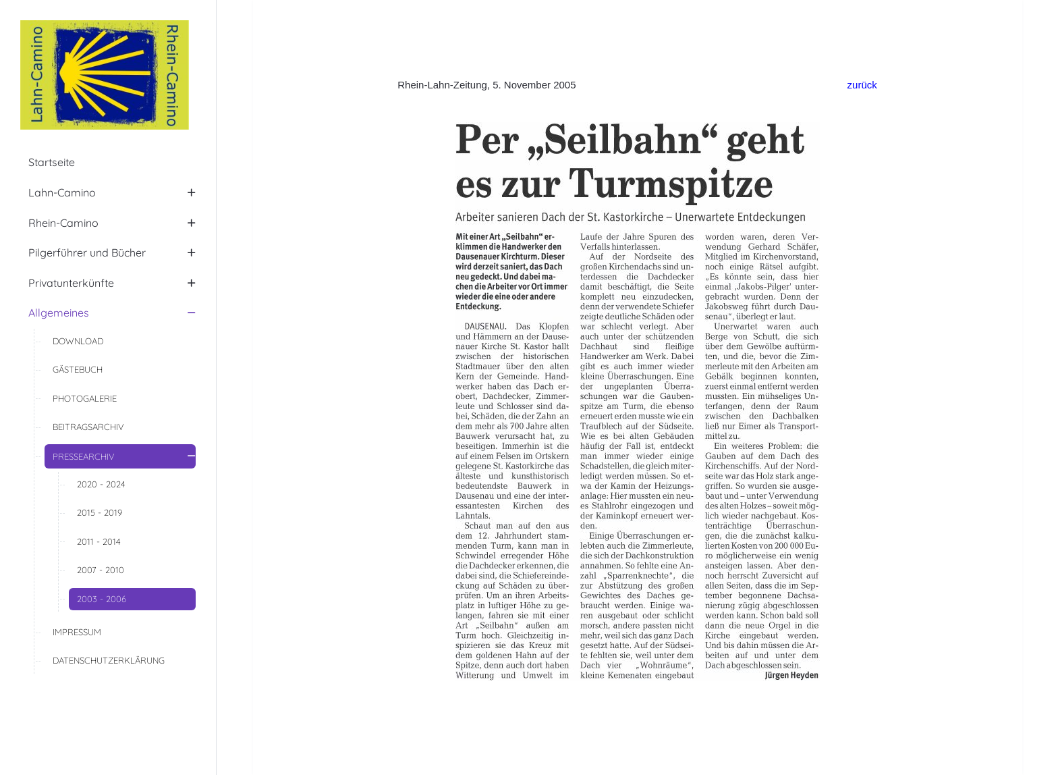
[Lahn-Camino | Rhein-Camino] (108, 75)
